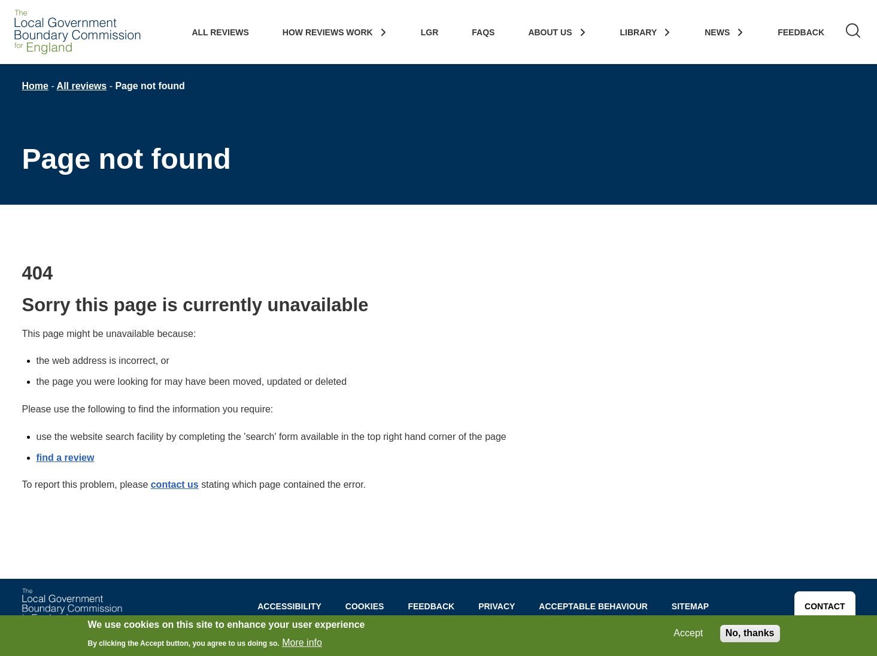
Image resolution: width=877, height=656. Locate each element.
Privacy (496, 606)
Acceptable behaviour (593, 606)
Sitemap (690, 606)
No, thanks (750, 635)
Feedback (801, 32)
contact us (175, 484)
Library (638, 32)
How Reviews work (328, 32)
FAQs (483, 32)
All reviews (82, 86)
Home (35, 86)
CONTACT (825, 606)
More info (302, 644)
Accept (688, 635)
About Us (550, 32)
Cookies (364, 606)
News (717, 32)
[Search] (853, 32)
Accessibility (289, 606)
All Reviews (220, 32)
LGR (430, 32)
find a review (66, 457)
